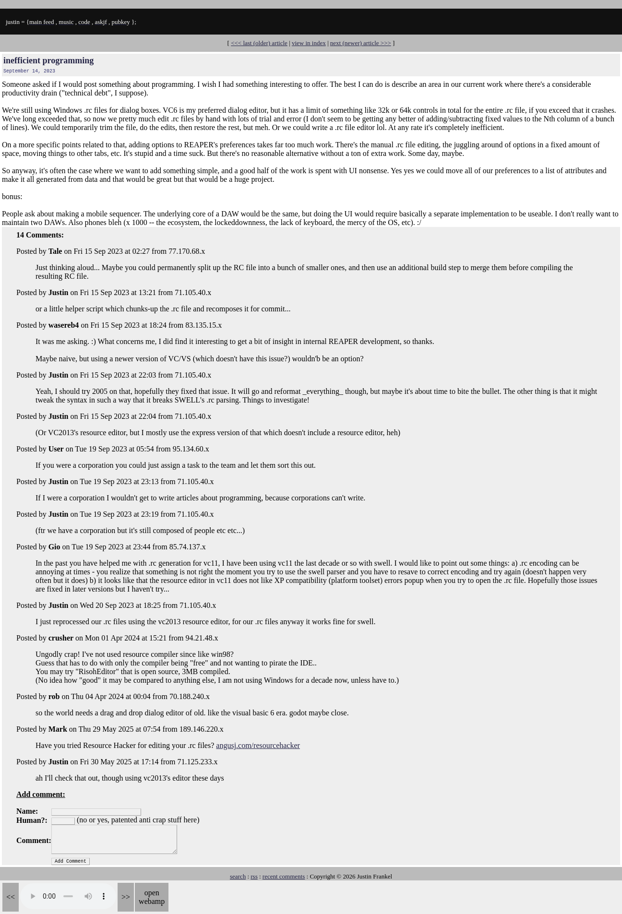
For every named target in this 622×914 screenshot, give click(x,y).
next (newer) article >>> (360, 43)
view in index (309, 43)
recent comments (284, 876)
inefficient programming (48, 60)
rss (254, 876)
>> (125, 897)
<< (10, 897)
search (238, 876)
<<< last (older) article (259, 43)
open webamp (152, 897)
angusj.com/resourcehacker (258, 745)
